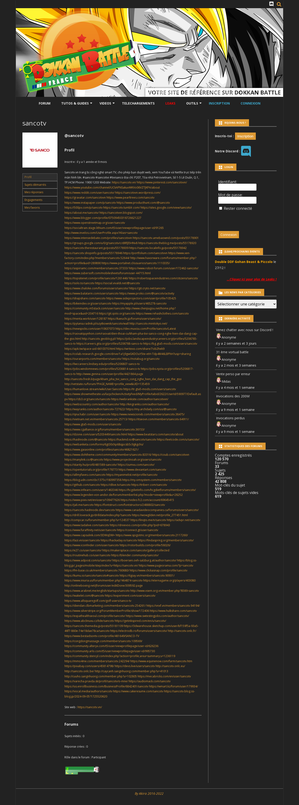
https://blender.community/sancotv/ (135, 555)
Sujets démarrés (35, 185)
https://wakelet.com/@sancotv (84, 596)
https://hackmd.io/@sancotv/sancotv (132, 439)
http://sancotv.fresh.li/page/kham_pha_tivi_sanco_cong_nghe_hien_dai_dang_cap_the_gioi (123, 379)
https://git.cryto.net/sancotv (147, 288)
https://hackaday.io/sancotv (119, 540)
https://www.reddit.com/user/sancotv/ (89, 193)
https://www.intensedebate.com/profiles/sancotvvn (98, 238)
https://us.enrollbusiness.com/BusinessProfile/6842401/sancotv (106, 686)
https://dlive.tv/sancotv (116, 485)
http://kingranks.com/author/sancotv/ (144, 404)
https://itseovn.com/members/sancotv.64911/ (158, 419)
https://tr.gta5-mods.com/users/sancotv (149, 389)
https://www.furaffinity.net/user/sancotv (90, 530)
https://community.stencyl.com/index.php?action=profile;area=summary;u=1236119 (119, 656)
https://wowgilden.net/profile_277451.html (160, 515)
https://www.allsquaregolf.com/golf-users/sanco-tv (97, 601)
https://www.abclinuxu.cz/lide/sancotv (89, 621)
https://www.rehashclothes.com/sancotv (162, 313)
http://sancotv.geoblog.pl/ (99, 339)
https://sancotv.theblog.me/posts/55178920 (167, 243)
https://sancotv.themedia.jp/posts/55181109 (93, 626)
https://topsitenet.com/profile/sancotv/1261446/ (96, 278)
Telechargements (138, 103)
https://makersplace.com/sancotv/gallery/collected (135, 550)
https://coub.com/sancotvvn (170, 455)
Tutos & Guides (75, 103)
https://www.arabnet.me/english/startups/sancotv (97, 591)
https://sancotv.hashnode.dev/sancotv (89, 510)
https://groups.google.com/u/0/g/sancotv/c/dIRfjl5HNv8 (101, 243)
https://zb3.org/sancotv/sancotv (89, 399)
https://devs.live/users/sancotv (135, 666)
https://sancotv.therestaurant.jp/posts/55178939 (96, 248)
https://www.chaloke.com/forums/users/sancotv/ (96, 288)
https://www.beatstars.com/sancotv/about (155, 434)
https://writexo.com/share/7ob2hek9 (140, 349)
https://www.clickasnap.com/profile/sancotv (158, 570)
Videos (105, 103)
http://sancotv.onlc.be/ (79, 671)
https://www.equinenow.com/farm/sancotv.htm (161, 661)
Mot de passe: (230, 195)
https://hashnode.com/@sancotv (85, 439)
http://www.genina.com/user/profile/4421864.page (109, 374)
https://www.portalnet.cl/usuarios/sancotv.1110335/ (136, 263)
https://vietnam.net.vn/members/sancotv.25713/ (96, 419)
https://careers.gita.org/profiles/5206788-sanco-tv (109, 344)
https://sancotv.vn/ (124, 182)
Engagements (33, 200)
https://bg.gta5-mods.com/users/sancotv (170, 344)
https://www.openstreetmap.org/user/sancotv (94, 223)
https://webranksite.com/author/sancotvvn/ (139, 399)
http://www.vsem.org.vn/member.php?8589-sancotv (164, 591)
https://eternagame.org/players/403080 (169, 580)
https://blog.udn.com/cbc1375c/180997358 (92, 480)
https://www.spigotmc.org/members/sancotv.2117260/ (152, 535)
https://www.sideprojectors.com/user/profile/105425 (141, 298)
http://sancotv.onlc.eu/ (170, 666)
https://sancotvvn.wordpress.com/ (137, 193)
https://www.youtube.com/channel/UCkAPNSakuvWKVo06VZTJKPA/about (112, 187)
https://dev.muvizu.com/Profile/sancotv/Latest (145, 329)
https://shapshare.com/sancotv (85, 298)
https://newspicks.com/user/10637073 (89, 329)
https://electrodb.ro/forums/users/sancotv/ (138, 631)
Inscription (219, 103)
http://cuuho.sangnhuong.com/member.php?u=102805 (100, 676)
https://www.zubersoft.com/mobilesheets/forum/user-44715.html (107, 273)
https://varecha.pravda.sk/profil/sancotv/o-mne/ (96, 681)
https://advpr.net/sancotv (183, 520)
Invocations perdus (230, 418)
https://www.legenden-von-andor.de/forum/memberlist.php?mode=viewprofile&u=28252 (123, 495)
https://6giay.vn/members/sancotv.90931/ (147, 576)
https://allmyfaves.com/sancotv (85, 475)
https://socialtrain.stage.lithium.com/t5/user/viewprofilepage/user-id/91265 (114, 228)
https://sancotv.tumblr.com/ (121, 208)
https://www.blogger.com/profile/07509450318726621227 (102, 218)
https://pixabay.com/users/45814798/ (89, 666)
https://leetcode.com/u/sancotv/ (178, 439)
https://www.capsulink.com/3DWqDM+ (89, 535)
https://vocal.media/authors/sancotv (88, 691)
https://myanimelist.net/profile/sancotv (131, 475)
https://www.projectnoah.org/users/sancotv (132, 460)
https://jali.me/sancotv (79, 505)
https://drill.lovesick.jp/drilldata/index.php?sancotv (97, 515)
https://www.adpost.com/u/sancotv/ (88, 560)
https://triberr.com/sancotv (149, 485)
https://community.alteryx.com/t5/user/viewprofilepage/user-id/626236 (111, 646)
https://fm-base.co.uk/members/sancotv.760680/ (96, 570)
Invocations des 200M (232, 396)
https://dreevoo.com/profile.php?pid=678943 (140, 525)
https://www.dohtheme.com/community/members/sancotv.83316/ (108, 455)
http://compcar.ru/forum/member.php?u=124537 (97, 520)
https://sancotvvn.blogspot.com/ (121, 213)
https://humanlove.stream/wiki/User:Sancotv (93, 389)
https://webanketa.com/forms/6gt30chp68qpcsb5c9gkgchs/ (103, 444)
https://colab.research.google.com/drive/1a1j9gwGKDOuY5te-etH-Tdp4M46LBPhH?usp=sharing (127, 354)
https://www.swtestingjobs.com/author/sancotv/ (157, 616)
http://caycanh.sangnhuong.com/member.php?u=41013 (131, 671)
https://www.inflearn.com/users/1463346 (91, 490)
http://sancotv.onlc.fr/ (182, 631)
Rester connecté (238, 208)
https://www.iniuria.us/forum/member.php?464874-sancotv (103, 580)
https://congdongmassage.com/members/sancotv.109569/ (103, 641)
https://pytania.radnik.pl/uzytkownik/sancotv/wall (96, 324)
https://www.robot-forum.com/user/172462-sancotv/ (163, 268)
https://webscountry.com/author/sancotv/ (91, 404)
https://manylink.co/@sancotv (83, 460)
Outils (192, 103)
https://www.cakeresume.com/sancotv (138, 691)
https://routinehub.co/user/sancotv (87, 555)
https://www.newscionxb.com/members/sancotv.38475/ (148, 414)
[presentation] (250, 218)
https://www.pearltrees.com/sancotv (130, 198)
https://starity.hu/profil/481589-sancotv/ (90, 465)
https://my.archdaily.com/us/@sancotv (151, 409)
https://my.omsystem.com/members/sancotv (152, 480)
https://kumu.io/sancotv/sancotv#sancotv (91, 576)
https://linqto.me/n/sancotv (148, 520)
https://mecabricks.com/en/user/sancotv (164, 676)
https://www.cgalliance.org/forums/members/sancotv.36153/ (104, 429)
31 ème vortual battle (232, 352)
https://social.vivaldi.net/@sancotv (117, 283)
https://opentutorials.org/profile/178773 (91, 470)
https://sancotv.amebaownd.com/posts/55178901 (166, 238)
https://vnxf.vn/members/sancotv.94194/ (173, 606)
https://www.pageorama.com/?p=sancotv (166, 565)
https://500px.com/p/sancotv (83, 208)
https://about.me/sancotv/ (81, 213)
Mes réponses (34, 192)
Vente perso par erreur (233, 374)
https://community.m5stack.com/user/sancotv (94, 308)
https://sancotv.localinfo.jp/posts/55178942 (158, 248)
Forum (44, 103)
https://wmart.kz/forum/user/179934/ (173, 686)
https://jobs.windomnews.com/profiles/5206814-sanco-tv (102, 369)
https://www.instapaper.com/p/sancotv (90, 203)
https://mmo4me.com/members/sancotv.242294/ (97, 661)
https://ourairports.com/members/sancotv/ (93, 359)
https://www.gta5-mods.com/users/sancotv (92, 424)
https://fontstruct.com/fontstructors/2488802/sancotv (129, 505)
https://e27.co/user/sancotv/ (83, 550)
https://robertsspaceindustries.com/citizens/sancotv (163, 278)
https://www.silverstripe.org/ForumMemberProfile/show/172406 (106, 611)
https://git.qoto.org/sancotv (117, 313)
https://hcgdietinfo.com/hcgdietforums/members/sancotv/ (157, 490)
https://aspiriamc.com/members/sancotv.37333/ (96, 268)
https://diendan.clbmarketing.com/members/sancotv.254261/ (105, 606)
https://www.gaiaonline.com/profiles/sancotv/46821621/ (101, 450)
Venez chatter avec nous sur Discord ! (244, 330)
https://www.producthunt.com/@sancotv (143, 203)
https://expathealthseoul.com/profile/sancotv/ (94, 616)
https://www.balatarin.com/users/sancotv (91, 293)
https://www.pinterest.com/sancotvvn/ (162, 182)
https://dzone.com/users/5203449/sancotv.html (95, 434)
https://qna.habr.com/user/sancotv (87, 414)
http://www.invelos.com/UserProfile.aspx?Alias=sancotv (101, 233)
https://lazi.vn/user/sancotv (82, 540)
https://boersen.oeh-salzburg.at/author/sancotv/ (144, 560)
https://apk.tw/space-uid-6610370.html (89, 349)
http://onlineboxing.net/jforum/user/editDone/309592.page (103, 586)
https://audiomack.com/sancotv (150, 681)
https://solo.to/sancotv (79, 283)
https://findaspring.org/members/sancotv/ (166, 540)
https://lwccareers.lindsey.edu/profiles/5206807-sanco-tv (102, 364)
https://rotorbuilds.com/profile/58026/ (145, 545)
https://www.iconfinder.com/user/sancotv (91, 545)
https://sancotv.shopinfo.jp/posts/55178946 (93, 253)
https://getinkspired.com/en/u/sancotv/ (140, 621)
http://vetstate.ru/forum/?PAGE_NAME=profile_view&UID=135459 (107, 384)
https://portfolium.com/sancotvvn (145, 253)
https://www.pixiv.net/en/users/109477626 (92, 500)
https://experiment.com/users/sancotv (130, 596)
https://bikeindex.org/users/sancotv (87, 303)
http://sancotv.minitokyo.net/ (148, 324)
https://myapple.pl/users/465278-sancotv (139, 303)
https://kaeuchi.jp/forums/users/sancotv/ (134, 319)
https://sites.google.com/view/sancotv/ (166, 208)
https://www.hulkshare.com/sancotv (173, 611)
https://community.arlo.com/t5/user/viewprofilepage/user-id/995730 (109, 651)
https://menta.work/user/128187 (85, 319)
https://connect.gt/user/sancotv (137, 530)
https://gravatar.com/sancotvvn (85, 198)
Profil (28, 177)
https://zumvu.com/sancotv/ (136, 465)
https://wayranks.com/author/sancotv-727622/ (94, 409)
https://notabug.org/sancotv (141, 359)
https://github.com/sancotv (82, 485)
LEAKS (170, 103)
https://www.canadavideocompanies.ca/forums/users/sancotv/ (157, 510)
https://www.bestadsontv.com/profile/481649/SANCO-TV (101, 636)
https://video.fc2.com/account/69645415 (147, 500)
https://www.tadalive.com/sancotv (86, 525)
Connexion (250, 103)
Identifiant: (227, 182)
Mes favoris (32, 208)
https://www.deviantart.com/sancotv (142, 470)
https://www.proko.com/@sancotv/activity (146, 293)
